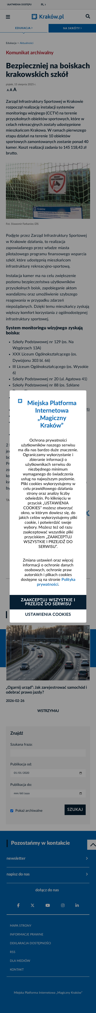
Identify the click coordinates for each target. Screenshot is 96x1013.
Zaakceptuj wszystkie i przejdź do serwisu (48, 602)
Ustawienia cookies (48, 615)
